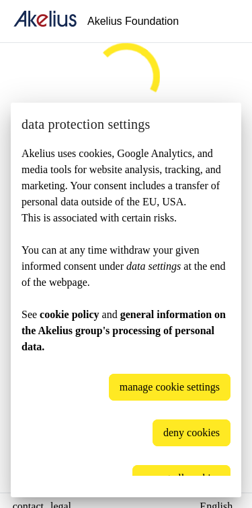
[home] (45, 21)
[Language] (225, 21)
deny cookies (191, 432)
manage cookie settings (170, 387)
